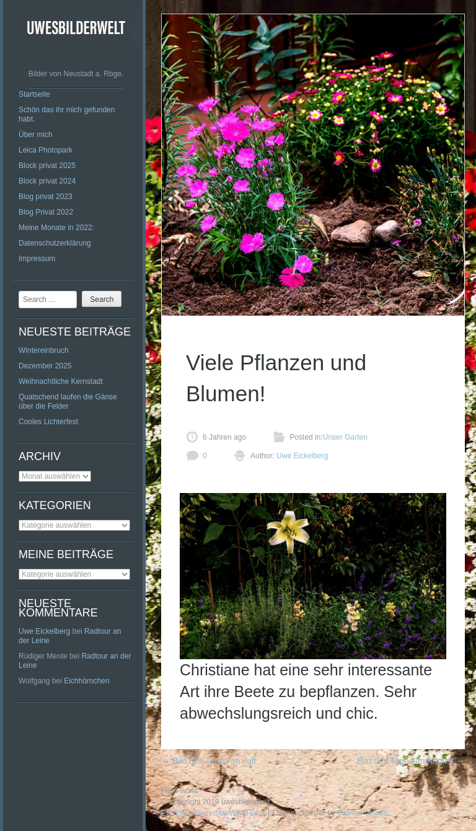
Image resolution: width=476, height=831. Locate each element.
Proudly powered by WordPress (213, 813)
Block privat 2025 (47, 165)
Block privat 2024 (47, 181)
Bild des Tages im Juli (208, 761)
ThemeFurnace (362, 813)
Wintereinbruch (44, 350)
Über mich (36, 134)
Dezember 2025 (45, 366)
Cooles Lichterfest (48, 421)
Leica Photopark (46, 150)
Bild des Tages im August (411, 761)
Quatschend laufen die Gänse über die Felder (68, 402)
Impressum (37, 258)
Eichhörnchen (86, 681)
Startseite (34, 94)
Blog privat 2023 (46, 196)
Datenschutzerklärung (55, 243)
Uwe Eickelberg (44, 631)
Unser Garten (345, 437)
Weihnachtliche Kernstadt (61, 381)
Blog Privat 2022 (46, 212)
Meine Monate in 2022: (56, 227)
